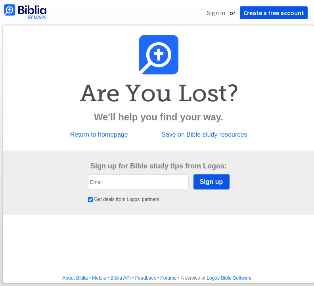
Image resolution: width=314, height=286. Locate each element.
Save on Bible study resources (204, 134)
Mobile (99, 278)
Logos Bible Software (229, 278)
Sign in (216, 13)
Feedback (145, 278)
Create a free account (273, 13)
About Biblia (75, 278)
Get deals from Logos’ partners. (124, 199)
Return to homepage (99, 134)
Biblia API (120, 278)
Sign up (211, 181)
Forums (168, 278)
